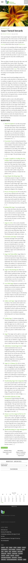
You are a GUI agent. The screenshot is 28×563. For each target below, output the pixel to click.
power (15, 547)
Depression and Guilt (7, 453)
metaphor (20, 559)
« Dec (2, 502)
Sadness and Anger (10, 301)
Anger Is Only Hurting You (12, 269)
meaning (3, 44)
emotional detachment (6, 557)
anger (15, 69)
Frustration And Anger (11, 236)
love (7, 547)
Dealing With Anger (10, 207)
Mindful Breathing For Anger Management (16, 429)
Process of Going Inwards (11, 191)
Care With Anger (9, 283)
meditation (20, 551)
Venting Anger (8, 318)
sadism (7, 555)
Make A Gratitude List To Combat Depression (21, 454)
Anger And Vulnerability (11, 254)
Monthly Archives (4, 464)
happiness (14, 551)
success (17, 555)
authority (19, 549)
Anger (6, 334)
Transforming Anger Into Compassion (14, 380)
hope (2, 551)
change (10, 547)
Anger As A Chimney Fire (11, 363)
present (24, 547)
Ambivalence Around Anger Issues (13, 346)
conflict (9, 553)
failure (6, 551)
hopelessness (22, 44)
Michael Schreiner (7, 34)
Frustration (8, 141)
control (3, 555)
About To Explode (9, 123)
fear (10, 551)
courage (19, 557)
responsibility (4, 549)
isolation (20, 553)
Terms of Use (14, 506)
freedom (12, 555)
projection (3, 553)
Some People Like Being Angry (13, 176)
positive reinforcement (12, 559)
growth (3, 547)
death (23, 549)
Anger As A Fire (9, 223)
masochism (14, 557)
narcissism (14, 553)
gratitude (3, 559)
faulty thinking (12, 549)
